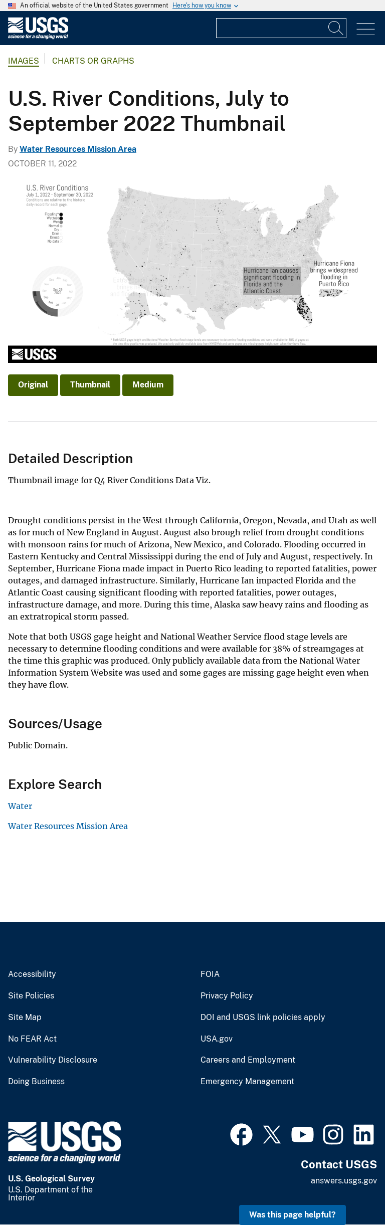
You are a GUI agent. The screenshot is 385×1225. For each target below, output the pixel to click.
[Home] (38, 37)
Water (20, 806)
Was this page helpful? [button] (292, 1214)
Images (23, 61)
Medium (147, 384)
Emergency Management (247, 1081)
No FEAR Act (32, 1039)
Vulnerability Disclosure (52, 1060)
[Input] (281, 28)
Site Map (25, 1017)
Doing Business (36, 1081)
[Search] (336, 28)
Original (33, 384)
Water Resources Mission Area (78, 149)
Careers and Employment (248, 1060)
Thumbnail (90, 384)
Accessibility (32, 974)
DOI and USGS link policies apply (263, 1017)
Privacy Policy (227, 995)
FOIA (210, 974)
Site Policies (31, 995)
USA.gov (217, 1039)
